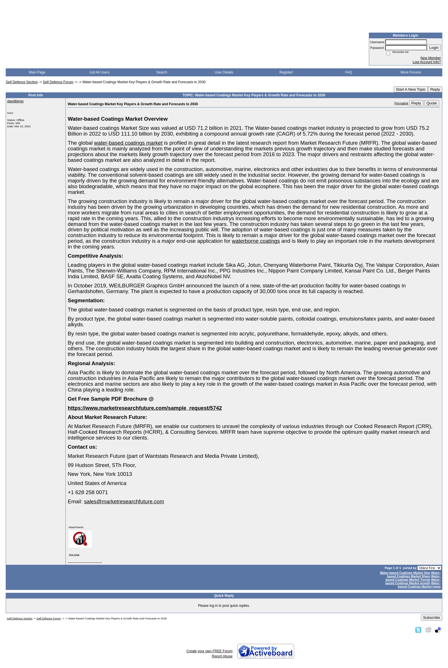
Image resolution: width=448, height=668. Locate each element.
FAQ (348, 72)
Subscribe (431, 617)
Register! (286, 72)
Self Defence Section (22, 82)
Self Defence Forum (58, 82)
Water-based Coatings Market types (419, 584)
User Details (224, 72)
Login (434, 47)
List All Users (99, 72)
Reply (435, 89)
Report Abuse (222, 656)
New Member (431, 58)
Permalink (401, 103)
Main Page (37, 72)
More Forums (411, 72)
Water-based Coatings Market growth (413, 581)
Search (161, 72)
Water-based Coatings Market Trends (413, 577)
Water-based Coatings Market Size (405, 572)
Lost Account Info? (427, 62)
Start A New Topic (411, 89)
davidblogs (15, 101)
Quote (432, 103)
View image (74, 554)
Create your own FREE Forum (210, 651)
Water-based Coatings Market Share (414, 574)
